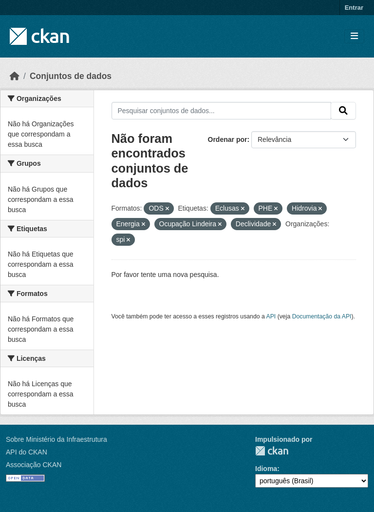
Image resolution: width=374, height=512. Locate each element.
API (271, 316)
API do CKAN (26, 452)
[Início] (14, 76)
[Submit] (343, 110)
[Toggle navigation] (354, 36)
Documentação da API (322, 316)
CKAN (271, 451)
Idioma (266, 469)
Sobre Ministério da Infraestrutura (56, 439)
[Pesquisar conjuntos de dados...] (222, 110)
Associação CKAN (33, 465)
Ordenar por (227, 139)
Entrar (354, 7)
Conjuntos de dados (71, 76)
